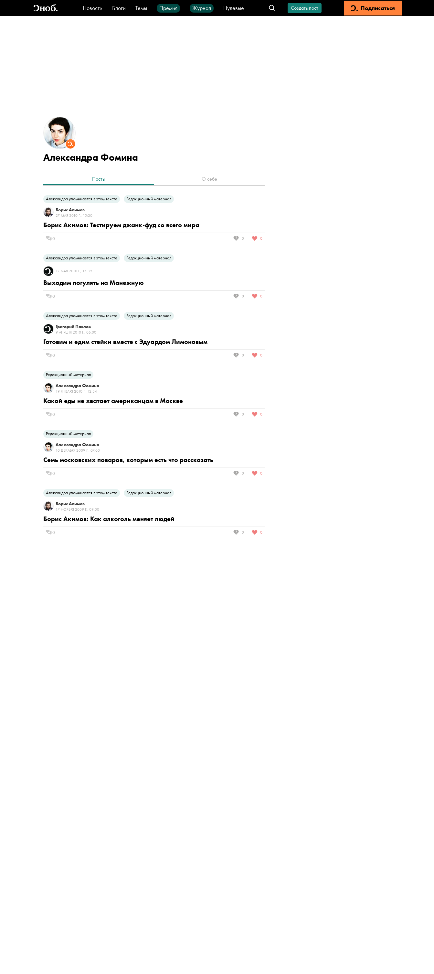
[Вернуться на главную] (45, 8)
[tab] (98, 179)
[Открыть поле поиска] (272, 8)
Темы (141, 8)
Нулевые (233, 8)
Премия (168, 8)
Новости (92, 8)
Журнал (201, 8)
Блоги (119, 8)
